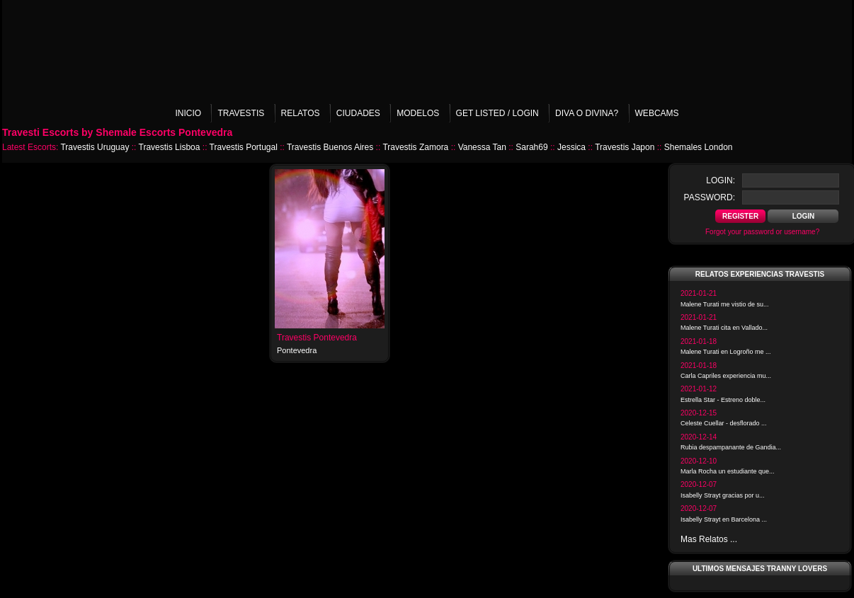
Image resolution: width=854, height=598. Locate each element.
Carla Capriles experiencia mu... (726, 375)
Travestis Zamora (415, 147)
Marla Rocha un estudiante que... (728, 471)
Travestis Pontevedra (317, 338)
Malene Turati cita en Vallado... (724, 327)
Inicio (188, 113)
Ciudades (358, 113)
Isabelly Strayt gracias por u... (723, 495)
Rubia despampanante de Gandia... (731, 447)
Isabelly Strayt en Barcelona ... (724, 519)
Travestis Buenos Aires (330, 147)
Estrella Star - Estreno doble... (723, 399)
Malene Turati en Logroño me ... (726, 351)
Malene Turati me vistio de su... (725, 304)
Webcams (657, 113)
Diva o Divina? (586, 113)
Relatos (300, 113)
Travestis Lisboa (169, 147)
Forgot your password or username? (762, 232)
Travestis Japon (624, 147)
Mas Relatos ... (709, 539)
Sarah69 (531, 147)
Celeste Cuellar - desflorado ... (724, 423)
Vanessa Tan (482, 147)
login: (720, 180)
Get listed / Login (497, 113)
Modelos (418, 113)
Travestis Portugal (244, 147)
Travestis (240, 113)
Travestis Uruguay (94, 147)
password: (709, 197)
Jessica (571, 147)
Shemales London (698, 147)
